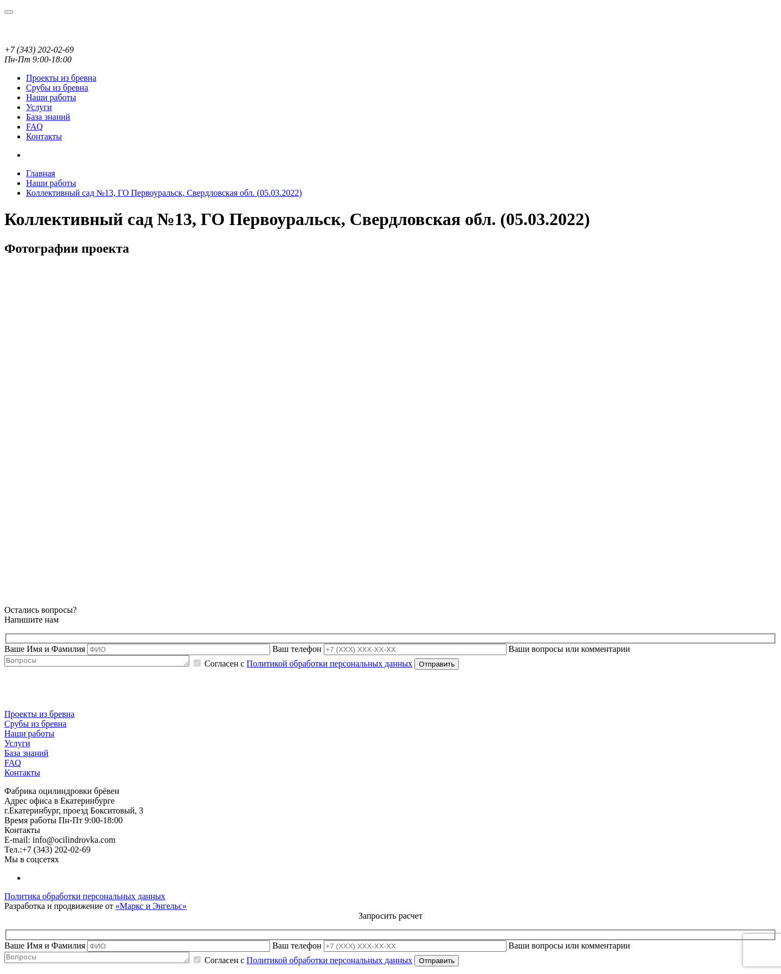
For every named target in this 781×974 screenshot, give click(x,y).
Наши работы (51, 97)
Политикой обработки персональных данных (351, 665)
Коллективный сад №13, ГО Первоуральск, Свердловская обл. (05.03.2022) (164, 192)
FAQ (34, 126)
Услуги (39, 107)
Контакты (44, 136)
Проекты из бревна (61, 77)
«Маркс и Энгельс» (151, 907)
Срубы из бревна (57, 87)
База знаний (48, 116)
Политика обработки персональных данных (84, 897)
